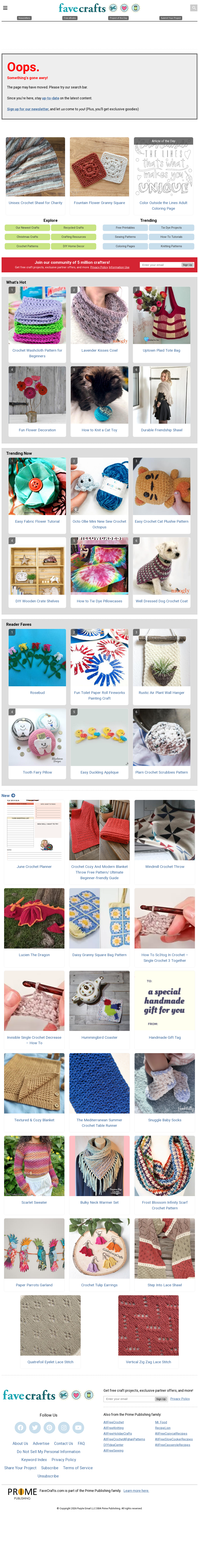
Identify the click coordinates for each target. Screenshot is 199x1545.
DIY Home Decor (73, 246)
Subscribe (49, 1468)
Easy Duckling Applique (99, 772)
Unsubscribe (48, 1476)
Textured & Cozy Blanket (34, 1120)
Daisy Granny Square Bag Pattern (99, 955)
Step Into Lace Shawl (165, 1285)
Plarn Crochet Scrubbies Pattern (161, 772)
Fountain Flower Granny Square (99, 203)
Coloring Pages (125, 246)
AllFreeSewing (113, 1450)
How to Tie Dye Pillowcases (99, 601)
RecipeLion (162, 1428)
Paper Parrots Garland (34, 1285)
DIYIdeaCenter (113, 1445)
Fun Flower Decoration (37, 430)
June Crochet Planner (34, 866)
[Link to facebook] (20, 1428)
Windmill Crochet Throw (164, 866)
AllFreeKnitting (114, 1428)
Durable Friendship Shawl (161, 430)
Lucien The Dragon (34, 955)
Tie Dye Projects (171, 227)
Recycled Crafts (74, 227)
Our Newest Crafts (27, 227)
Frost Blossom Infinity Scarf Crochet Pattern (165, 1205)
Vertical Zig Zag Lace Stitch (148, 1362)
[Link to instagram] (64, 1428)
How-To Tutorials (171, 237)
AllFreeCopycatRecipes (171, 1433)
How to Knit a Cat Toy (99, 430)
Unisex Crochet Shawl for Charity (35, 203)
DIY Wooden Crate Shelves (37, 601)
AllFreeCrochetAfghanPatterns (124, 1439)
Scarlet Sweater (34, 1202)
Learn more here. (136, 1491)
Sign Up (187, 264)
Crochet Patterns (27, 246)
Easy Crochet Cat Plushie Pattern (161, 521)
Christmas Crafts (27, 237)
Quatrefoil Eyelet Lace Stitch (50, 1362)
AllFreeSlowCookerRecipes (174, 1439)
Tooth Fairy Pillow (37, 772)
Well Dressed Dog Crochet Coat (162, 601)
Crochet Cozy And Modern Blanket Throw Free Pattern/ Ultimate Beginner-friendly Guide (99, 872)
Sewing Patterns (125, 237)
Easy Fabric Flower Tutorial (37, 521)
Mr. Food (161, 1422)
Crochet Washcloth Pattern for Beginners (37, 353)
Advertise (41, 1443)
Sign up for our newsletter (28, 109)
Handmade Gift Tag (165, 1037)
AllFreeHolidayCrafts (118, 1433)
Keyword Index (34, 1459)
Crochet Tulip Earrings (99, 1285)
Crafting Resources (74, 237)
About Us (20, 1443)
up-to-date (50, 98)
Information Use (119, 267)
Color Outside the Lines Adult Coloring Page (163, 206)
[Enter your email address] (129, 1399)
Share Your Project (20, 1468)
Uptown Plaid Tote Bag (161, 350)
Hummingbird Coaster (99, 1037)
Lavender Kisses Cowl (99, 350)
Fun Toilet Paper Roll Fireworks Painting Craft (99, 695)
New (8, 795)
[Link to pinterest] (49, 1428)
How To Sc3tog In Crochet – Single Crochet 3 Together (164, 958)
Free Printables (125, 227)
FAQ (81, 1443)
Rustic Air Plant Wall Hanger (162, 692)
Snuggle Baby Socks (164, 1120)
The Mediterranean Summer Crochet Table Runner (99, 1123)
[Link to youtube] (78, 1428)
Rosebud (37, 692)
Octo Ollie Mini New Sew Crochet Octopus (99, 524)
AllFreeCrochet (114, 1422)
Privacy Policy (99, 267)
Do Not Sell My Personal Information (48, 1451)
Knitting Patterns (171, 246)
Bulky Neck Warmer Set (99, 1202)
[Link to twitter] (35, 1428)
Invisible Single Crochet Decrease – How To (34, 1040)
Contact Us (63, 1443)
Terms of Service (78, 1468)
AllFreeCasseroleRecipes (172, 1445)
